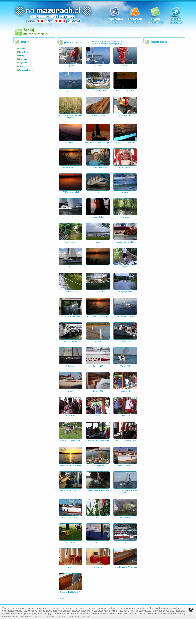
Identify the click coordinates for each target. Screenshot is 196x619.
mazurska (72, 42)
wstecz (60, 598)
